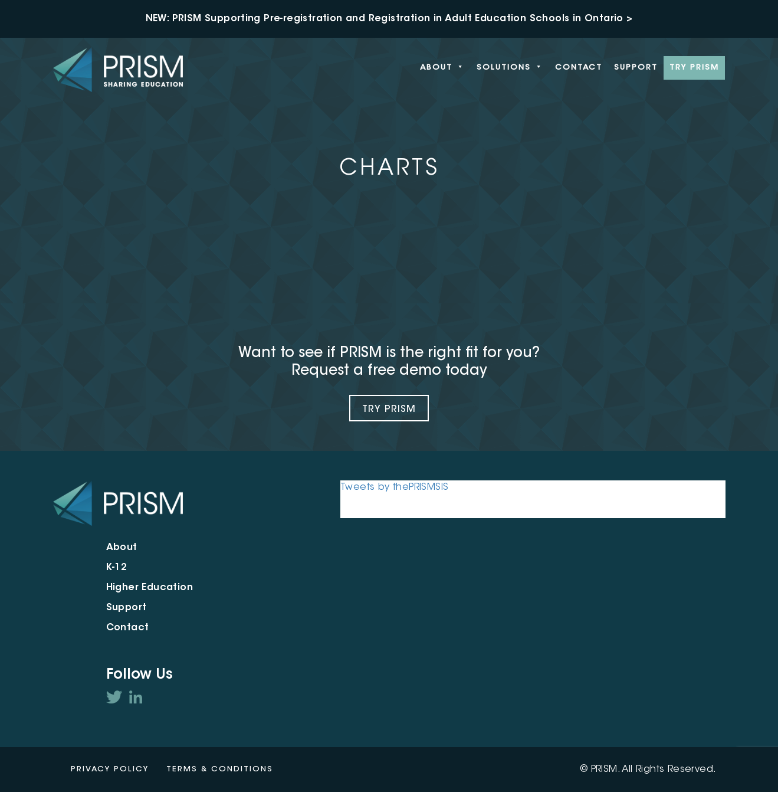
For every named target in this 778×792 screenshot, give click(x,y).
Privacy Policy (110, 769)
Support (636, 67)
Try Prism (389, 409)
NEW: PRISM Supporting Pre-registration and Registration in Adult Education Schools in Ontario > (389, 19)
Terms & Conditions (219, 769)
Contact (578, 67)
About (442, 68)
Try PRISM (694, 67)
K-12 (116, 567)
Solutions (510, 68)
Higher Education (149, 588)
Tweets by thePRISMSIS (394, 487)
